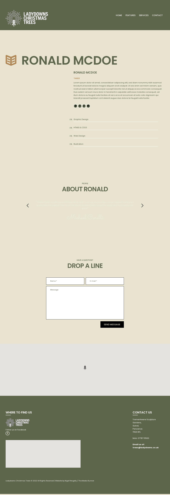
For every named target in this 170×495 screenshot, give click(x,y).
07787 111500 (143, 439)
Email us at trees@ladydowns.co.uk (146, 447)
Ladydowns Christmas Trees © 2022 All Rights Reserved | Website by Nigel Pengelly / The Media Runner (52, 482)
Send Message (109, 325)
